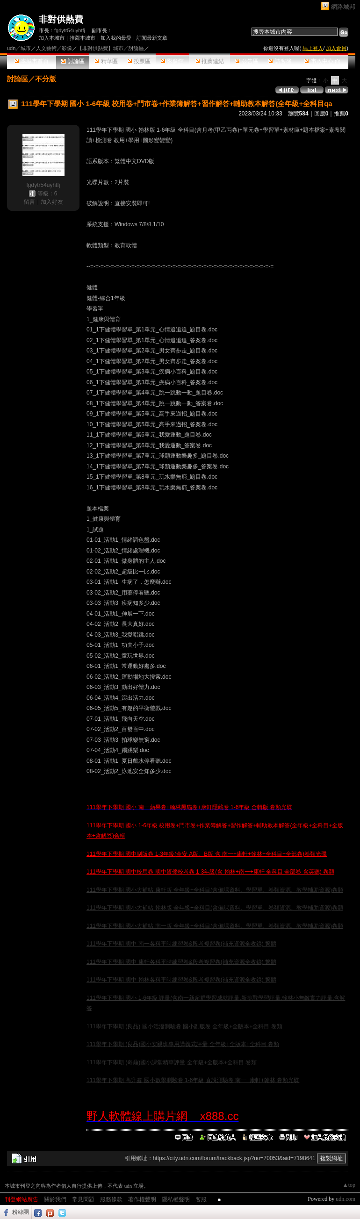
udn (11, 48)
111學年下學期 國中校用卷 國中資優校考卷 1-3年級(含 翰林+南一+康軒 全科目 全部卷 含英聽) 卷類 (210, 871)
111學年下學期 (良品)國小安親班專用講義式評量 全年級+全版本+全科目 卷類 (182, 1044)
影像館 (172, 61)
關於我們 (55, 1199)
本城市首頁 (31, 61)
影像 (67, 48)
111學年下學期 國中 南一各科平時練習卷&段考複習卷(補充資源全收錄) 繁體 (181, 943)
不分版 (45, 79)
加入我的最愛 (116, 38)
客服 (201, 1199)
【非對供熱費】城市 (100, 48)
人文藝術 (46, 48)
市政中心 (322, 61)
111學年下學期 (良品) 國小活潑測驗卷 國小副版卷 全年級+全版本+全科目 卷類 (184, 1026)
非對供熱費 (61, 19)
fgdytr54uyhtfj (69, 30)
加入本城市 (52, 38)
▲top (349, 1185)
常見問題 (83, 1199)
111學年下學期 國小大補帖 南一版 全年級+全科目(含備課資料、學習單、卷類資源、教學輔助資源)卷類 (214, 926)
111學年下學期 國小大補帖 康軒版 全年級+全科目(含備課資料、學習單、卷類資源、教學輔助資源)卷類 (214, 890)
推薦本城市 (82, 38)
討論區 (72, 61)
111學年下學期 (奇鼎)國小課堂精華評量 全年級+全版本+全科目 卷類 (171, 1062)
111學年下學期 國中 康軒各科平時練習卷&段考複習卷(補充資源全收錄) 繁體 (181, 962)
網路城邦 (343, 6)
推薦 (341, 113)
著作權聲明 (142, 1199)
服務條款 (111, 1199)
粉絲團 (20, 1212)
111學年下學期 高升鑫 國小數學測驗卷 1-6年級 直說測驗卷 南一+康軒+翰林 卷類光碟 (192, 1080)
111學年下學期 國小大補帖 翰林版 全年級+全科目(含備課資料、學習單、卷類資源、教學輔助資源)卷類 (214, 907)
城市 (26, 48)
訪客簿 (279, 61)
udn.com (345, 1199)
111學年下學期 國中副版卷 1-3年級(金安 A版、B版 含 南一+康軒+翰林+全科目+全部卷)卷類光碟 (206, 854)
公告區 (246, 61)
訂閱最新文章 (152, 38)
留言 (29, 202)
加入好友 (52, 202)
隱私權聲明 (176, 1199)
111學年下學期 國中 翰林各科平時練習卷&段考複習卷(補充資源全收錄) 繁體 (181, 979)
